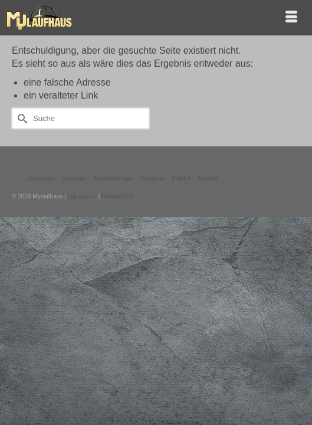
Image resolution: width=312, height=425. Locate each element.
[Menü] (291, 17)
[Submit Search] (20, 118)
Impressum (81, 196)
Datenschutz (117, 196)
